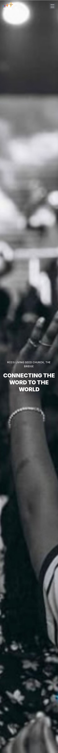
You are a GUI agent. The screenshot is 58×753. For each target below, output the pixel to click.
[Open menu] (52, 6)
